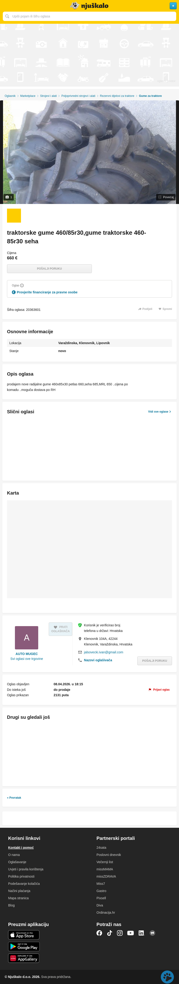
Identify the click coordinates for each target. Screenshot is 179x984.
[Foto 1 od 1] (14, 216)
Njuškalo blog (152, 933)
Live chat (167, 977)
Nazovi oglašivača (98, 660)
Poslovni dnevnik (108, 855)
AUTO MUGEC (27, 654)
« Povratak (14, 797)
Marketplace (27, 96)
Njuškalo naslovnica (89, 5)
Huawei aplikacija (24, 958)
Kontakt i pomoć (21, 847)
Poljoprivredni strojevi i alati (78, 96)
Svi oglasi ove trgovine (26, 659)
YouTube (130, 933)
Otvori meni (5, 6)
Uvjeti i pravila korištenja (25, 869)
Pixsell (101, 898)
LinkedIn (141, 933)
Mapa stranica (18, 898)
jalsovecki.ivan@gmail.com (103, 652)
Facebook (99, 933)
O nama (14, 855)
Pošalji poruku (49, 268)
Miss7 (100, 884)
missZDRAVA (106, 876)
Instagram (120, 933)
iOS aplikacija (24, 935)
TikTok (109, 933)
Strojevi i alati (48, 96)
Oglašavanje (17, 862)
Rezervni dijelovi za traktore (117, 96)
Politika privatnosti (21, 876)
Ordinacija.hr (105, 912)
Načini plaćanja (19, 891)
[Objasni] (22, 285)
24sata (101, 847)
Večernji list (104, 862)
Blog (11, 905)
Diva (99, 905)
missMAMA (104, 869)
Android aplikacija (24, 946)
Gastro (101, 891)
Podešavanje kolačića (24, 884)
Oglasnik (10, 96)
